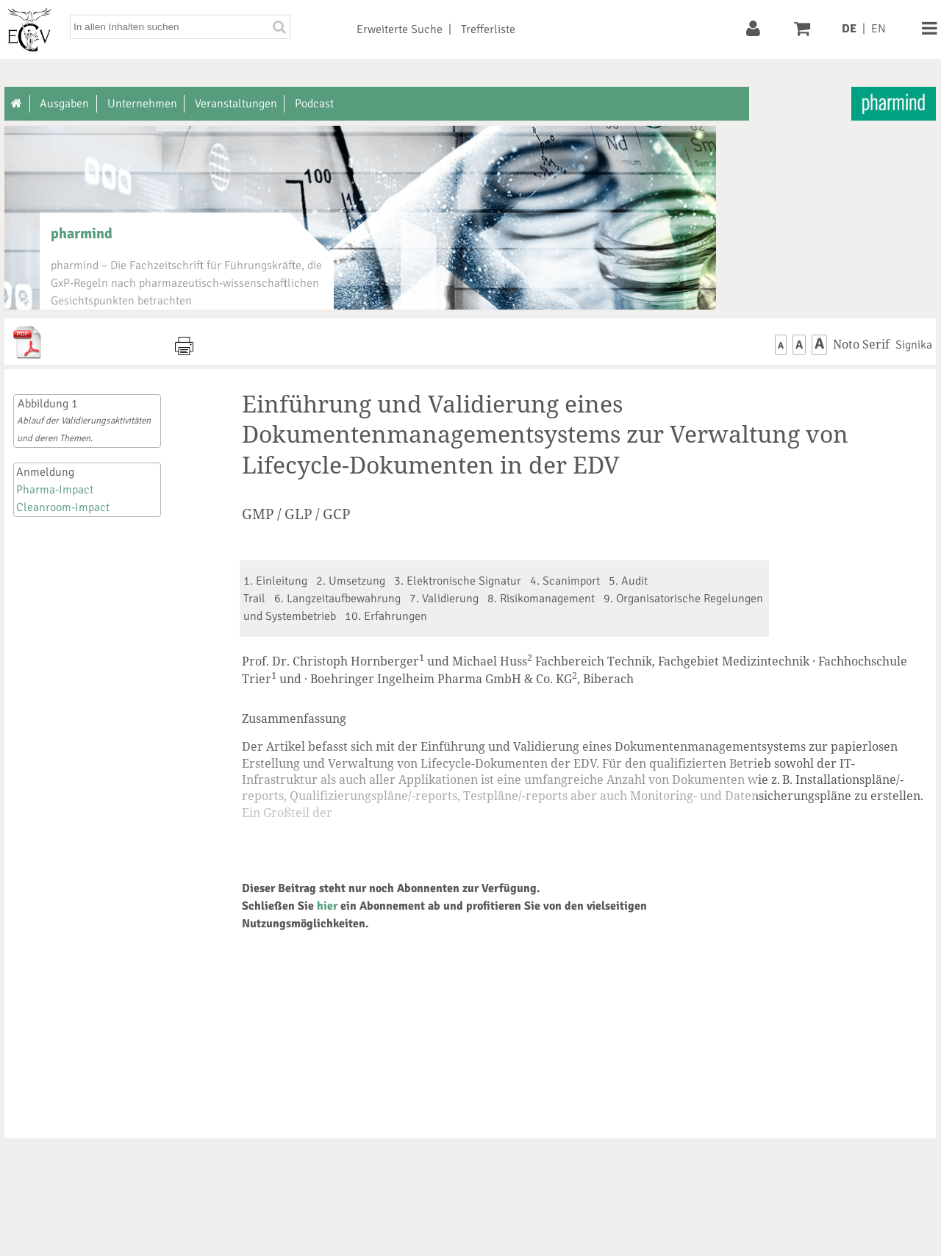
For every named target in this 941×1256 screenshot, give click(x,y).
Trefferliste (488, 29)
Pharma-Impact (54, 489)
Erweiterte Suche (400, 29)
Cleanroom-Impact (63, 507)
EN (878, 28)
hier (327, 906)
